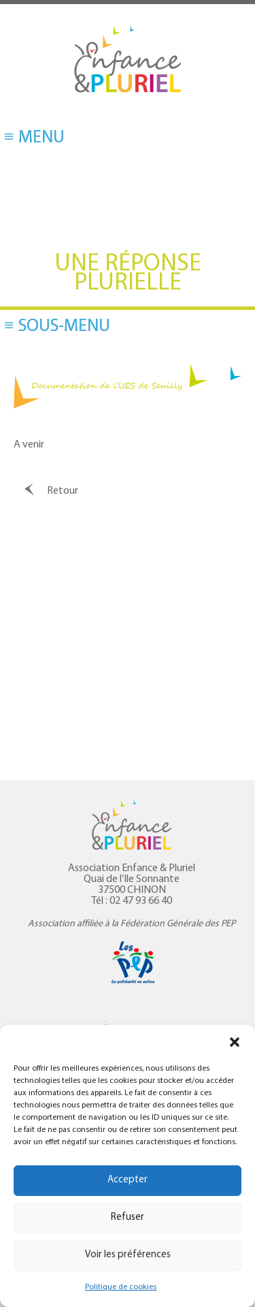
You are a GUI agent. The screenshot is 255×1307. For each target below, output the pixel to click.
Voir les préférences (128, 1255)
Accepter (127, 1180)
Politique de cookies (120, 1287)
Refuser (127, 1217)
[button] (234, 1042)
